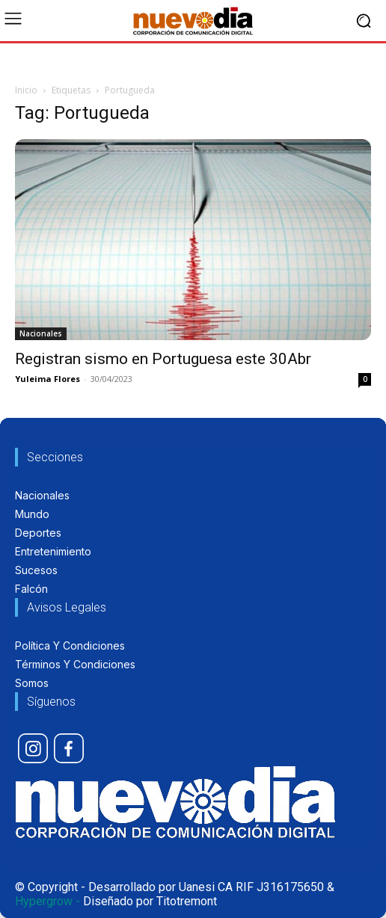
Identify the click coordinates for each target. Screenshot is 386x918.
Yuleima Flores (47, 378)
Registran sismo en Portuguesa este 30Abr (163, 359)
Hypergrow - (47, 901)
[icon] (33, 748)
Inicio (26, 90)
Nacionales (40, 333)
